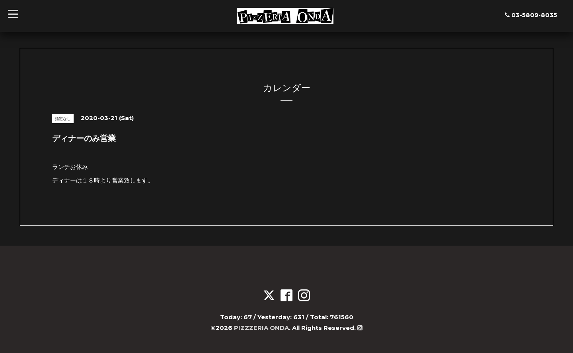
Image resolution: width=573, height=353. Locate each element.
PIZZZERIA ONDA (261, 328)
